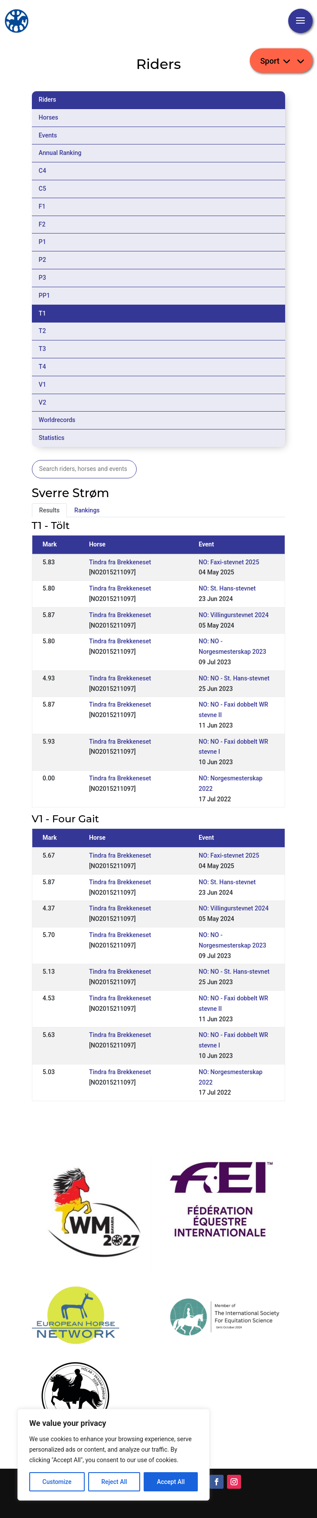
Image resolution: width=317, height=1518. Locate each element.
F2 (42, 224)
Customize (57, 1481)
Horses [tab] (49, 117)
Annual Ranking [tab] (60, 152)
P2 (42, 259)
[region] (113, 1455)
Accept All (171, 1481)
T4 (42, 366)
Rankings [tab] (87, 510)
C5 (42, 188)
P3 (42, 277)
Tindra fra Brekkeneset (120, 562)
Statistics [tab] (52, 437)
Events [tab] (48, 135)
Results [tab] (49, 510)
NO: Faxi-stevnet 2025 (229, 562)
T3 (42, 348)
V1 (42, 384)
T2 (42, 330)
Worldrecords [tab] (57, 419)
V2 (42, 402)
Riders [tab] (47, 99)
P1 (42, 241)
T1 (42, 313)
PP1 (44, 295)
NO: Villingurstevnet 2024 (234, 614)
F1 (42, 206)
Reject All (114, 1481)
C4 (42, 170)
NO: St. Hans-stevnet (227, 588)
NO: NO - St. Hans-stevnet (234, 678)
